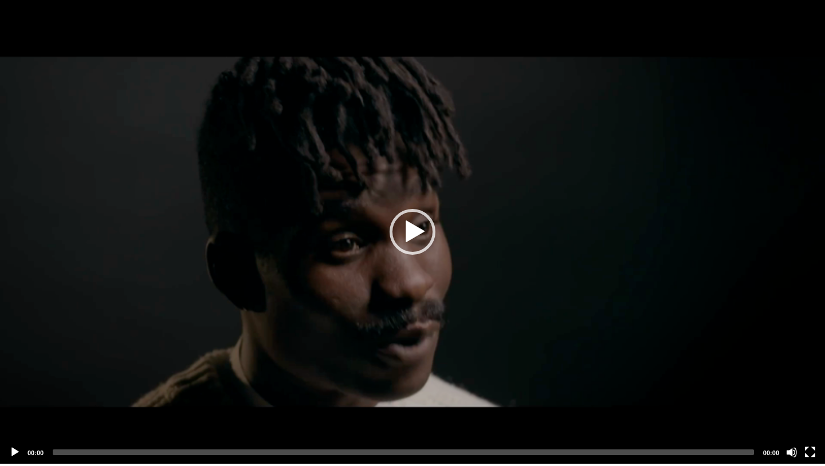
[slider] (403, 452)
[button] (412, 232)
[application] (412, 232)
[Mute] (792, 452)
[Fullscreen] (810, 452)
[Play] (15, 452)
